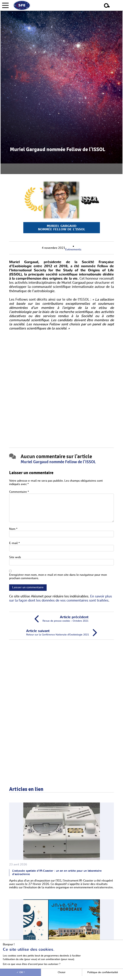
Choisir (61, 972)
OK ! (20, 972)
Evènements (73, 249)
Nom (13, 529)
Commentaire (19, 491)
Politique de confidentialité (102, 972)
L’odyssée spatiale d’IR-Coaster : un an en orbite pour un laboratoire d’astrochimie (57, 872)
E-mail (14, 543)
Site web (15, 557)
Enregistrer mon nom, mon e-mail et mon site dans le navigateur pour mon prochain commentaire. (58, 576)
